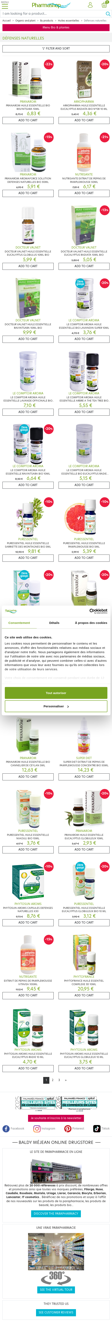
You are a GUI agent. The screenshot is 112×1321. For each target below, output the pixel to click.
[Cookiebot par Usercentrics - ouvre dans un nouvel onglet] (89, 611)
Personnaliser (56, 706)
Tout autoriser (56, 692)
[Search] (53, 13)
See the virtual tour (56, 1290)
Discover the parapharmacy (56, 1214)
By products (46, 20)
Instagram (44, 1129)
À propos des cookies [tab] (91, 622)
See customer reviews (56, 1312)
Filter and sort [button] (56, 49)
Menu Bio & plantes (56, 27)
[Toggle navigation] (5, 5)
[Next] (65, 1080)
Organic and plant (25, 20)
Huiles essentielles (68, 20)
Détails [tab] (54, 622)
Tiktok (101, 1129)
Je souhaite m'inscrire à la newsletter (56, 1118)
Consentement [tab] (19, 622)
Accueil (6, 20)
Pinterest (74, 1129)
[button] (90, 5)
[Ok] (108, 13)
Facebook (13, 1129)
